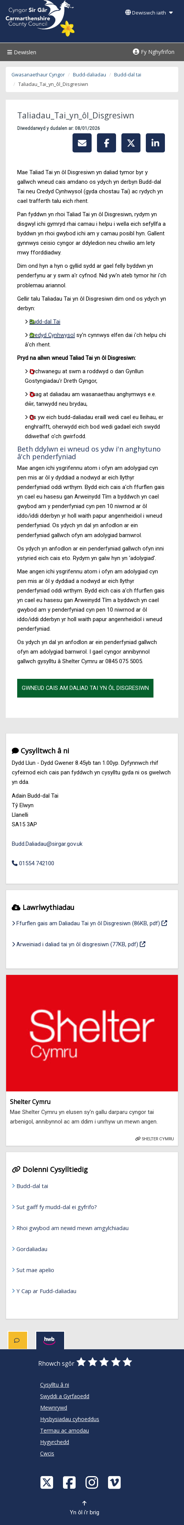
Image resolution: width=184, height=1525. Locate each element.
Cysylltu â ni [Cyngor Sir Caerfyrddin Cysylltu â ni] (54, 1384)
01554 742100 (33, 863)
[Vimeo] (115, 1482)
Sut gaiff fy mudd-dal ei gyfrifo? (56, 1207)
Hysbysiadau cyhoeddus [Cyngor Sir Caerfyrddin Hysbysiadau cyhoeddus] (69, 1419)
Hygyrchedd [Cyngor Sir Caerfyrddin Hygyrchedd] (54, 1442)
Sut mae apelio (35, 1270)
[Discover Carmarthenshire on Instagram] (92, 1482)
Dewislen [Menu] (20, 52)
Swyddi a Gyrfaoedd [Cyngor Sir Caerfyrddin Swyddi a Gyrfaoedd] (64, 1396)
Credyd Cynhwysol (52, 335)
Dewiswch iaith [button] (149, 13)
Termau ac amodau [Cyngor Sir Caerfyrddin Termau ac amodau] (64, 1430)
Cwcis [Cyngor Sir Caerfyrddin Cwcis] (47, 1453)
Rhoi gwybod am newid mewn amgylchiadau (72, 1228)
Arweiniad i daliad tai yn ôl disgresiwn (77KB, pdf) (78, 943)
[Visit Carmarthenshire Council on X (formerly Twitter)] (47, 1482)
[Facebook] (70, 1482)
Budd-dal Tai (44, 321)
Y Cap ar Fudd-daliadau (46, 1291)
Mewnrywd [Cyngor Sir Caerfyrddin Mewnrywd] (53, 1407)
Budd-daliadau (89, 74)
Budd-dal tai (127, 74)
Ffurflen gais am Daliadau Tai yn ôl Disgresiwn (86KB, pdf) (89, 922)
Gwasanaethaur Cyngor (38, 74)
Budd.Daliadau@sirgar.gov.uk (47, 843)
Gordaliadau (31, 1249)
